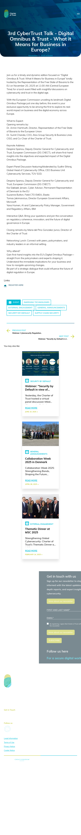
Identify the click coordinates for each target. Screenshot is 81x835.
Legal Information (11, 738)
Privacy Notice (9, 746)
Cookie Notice (9, 750)
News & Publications (13, 703)
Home (6, 692)
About (7, 695)
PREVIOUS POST (19, 330)
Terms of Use (9, 742)
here (16, 713)
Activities (8, 699)
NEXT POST (64, 336)
